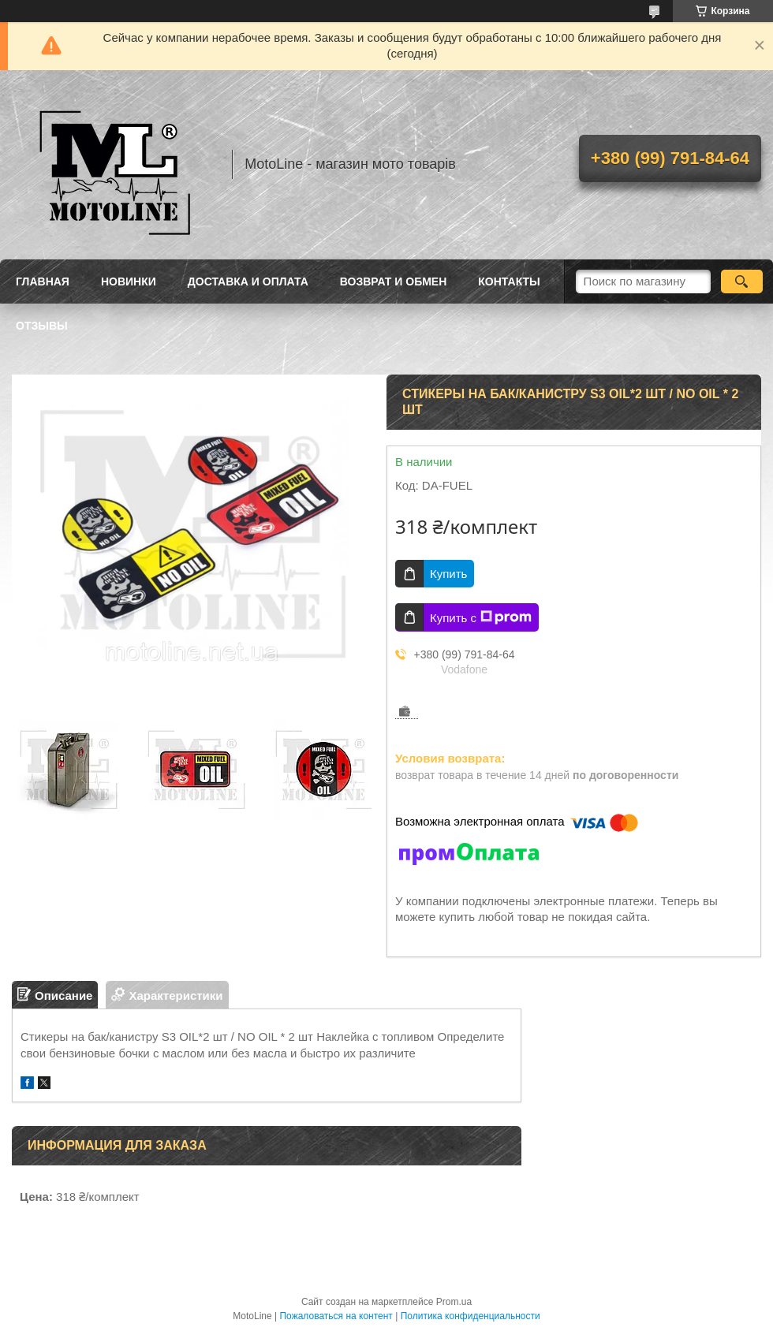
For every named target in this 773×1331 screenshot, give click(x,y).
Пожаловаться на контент (335, 1316)
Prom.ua (454, 1301)
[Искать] (742, 281)
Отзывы (42, 325)
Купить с (481, 617)
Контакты (509, 281)
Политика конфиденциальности (470, 1316)
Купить (448, 573)
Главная (42, 281)
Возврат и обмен (393, 281)
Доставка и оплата (248, 281)
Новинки (128, 281)
